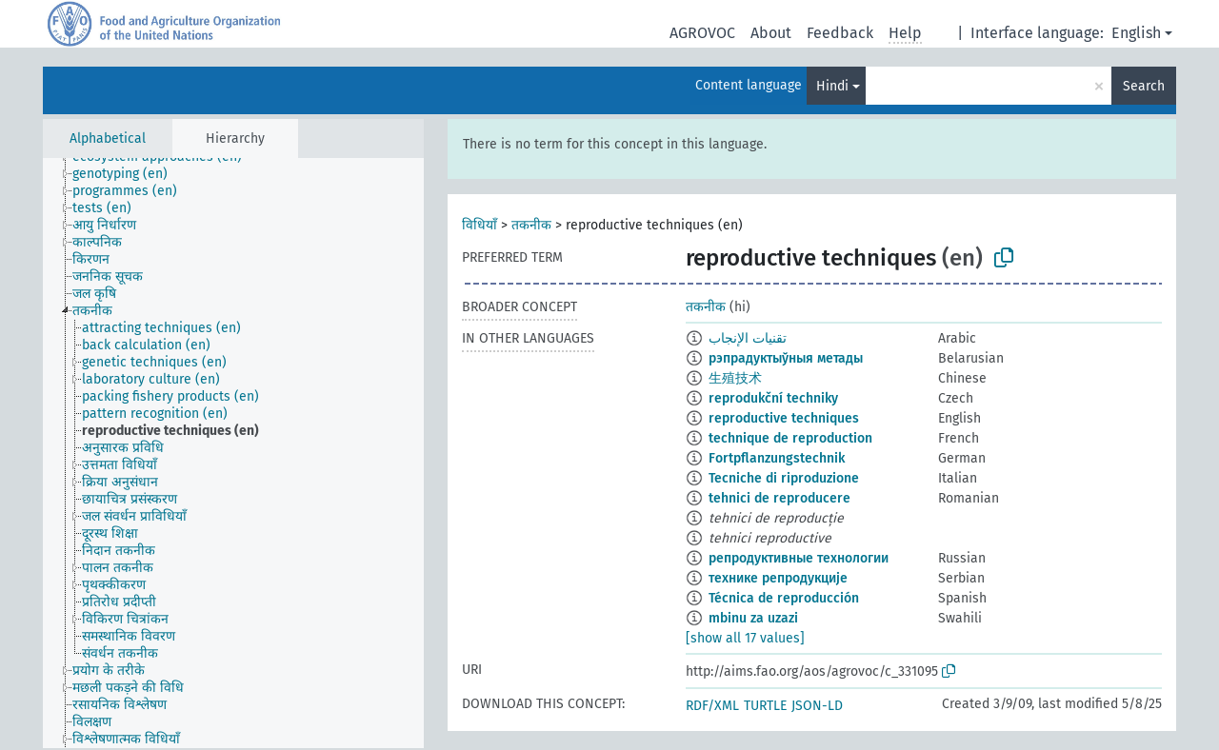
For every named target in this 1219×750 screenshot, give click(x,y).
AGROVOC (702, 33)
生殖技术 (735, 378)
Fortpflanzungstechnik (777, 458)
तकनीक (531, 225)
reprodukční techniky (773, 398)
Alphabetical (108, 138)
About (770, 33)
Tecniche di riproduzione (784, 478)
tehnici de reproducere (779, 498)
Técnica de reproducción (784, 598)
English (1136, 33)
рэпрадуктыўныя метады (786, 358)
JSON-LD (817, 706)
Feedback (840, 33)
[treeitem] (128, 174)
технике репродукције (778, 578)
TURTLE (765, 706)
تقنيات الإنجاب (748, 338)
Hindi (832, 86)
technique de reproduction (790, 438)
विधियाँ (479, 225)
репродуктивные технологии (799, 558)
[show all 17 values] (745, 638)
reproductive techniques (784, 418)
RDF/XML (712, 706)
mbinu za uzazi (753, 618)
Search (1144, 86)
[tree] (233, 453)
